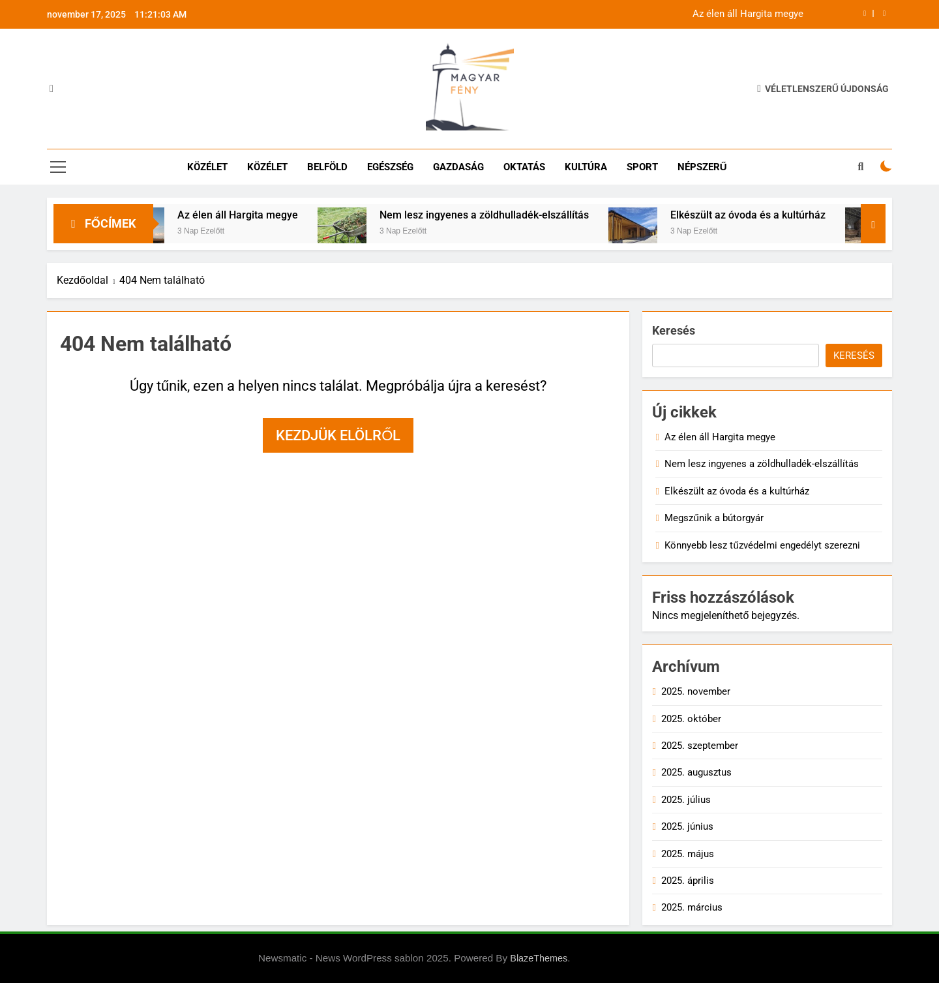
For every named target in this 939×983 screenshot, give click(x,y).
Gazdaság (458, 167)
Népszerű (702, 167)
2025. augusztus (696, 772)
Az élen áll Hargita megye (748, 14)
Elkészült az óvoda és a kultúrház (760, 215)
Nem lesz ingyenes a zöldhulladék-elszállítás (496, 215)
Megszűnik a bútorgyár (713, 518)
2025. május (687, 854)
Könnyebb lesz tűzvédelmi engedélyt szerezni (761, 545)
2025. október (691, 719)
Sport (642, 167)
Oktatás (524, 167)
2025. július (686, 800)
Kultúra (586, 167)
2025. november (695, 691)
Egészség (390, 167)
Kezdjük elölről (338, 435)
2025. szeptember (699, 745)
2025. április (687, 880)
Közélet (207, 167)
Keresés (673, 330)
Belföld (327, 167)
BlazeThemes (538, 958)
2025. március (692, 907)
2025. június (687, 826)
